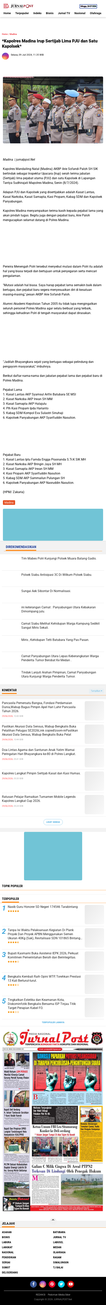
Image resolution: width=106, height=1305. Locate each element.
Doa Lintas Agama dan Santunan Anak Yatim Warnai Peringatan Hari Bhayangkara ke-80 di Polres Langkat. (39, 752)
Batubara (59, 1232)
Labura (6, 1242)
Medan (57, 1247)
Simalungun (61, 1262)
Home (7, 13)
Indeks (37, 13)
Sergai (6, 1262)
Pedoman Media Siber (59, 1294)
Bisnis (49, 13)
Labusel (58, 1242)
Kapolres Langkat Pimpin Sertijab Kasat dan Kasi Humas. (41, 773)
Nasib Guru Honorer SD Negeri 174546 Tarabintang (43, 907)
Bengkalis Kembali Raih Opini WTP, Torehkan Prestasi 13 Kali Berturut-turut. (44, 978)
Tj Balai (58, 1267)
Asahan (7, 1232)
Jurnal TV (64, 13)
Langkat (7, 1247)
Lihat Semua (53, 822)
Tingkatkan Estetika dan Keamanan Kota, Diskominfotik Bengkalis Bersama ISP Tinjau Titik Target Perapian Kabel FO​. (42, 1004)
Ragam (57, 1257)
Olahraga (95, 13)
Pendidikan (9, 1257)
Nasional (79, 13)
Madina (13, 34)
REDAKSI (40, 1294)
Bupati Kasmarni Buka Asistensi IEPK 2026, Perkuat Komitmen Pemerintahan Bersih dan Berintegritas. (43, 955)
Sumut (6, 1267)
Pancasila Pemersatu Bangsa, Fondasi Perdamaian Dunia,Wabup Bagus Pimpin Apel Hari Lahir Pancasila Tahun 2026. (39, 707)
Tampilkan (96, 691)
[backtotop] (53, 1221)
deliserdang (10, 1272)
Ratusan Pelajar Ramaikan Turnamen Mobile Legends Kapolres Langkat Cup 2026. (39, 799)
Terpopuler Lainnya (53, 1022)
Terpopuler (22, 13)
